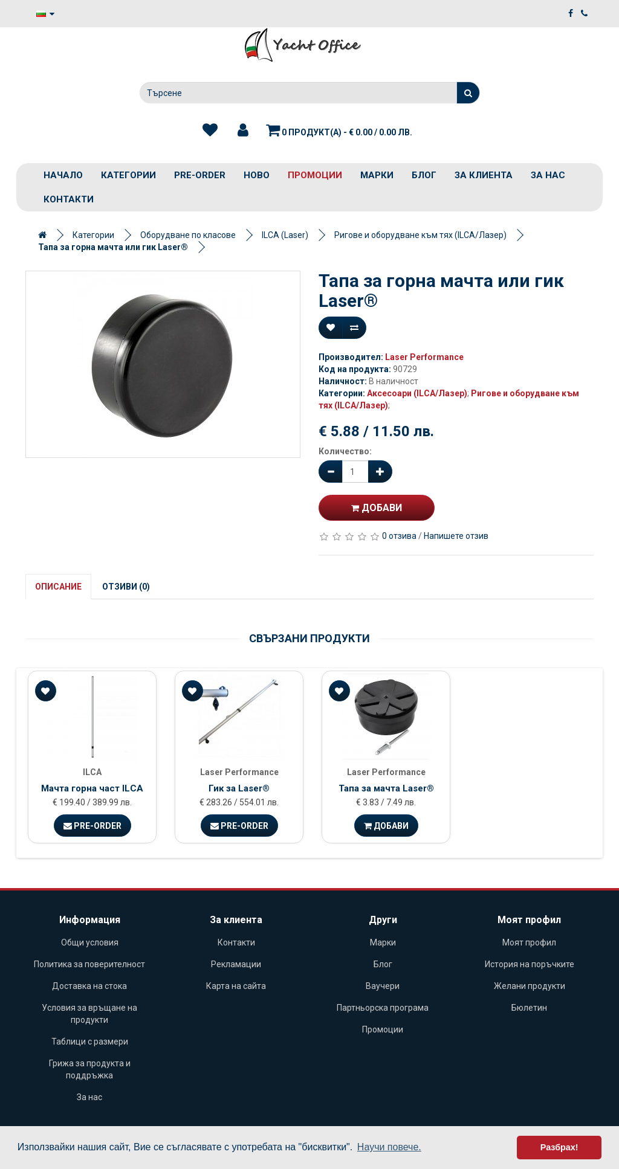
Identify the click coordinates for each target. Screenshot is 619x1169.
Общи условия (89, 942)
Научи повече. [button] (389, 1147)
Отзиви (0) (126, 586)
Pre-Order (92, 826)
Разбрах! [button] (559, 1147)
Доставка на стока (89, 986)
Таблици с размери (89, 1041)
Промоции (315, 175)
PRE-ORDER (199, 175)
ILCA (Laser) (285, 235)
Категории (128, 175)
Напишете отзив (456, 536)
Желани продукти (529, 986)
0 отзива (399, 536)
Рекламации (236, 964)
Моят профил (529, 942)
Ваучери (383, 986)
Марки (377, 175)
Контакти (69, 199)
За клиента (484, 175)
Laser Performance (424, 357)
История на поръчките (529, 964)
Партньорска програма (383, 1008)
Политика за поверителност (89, 964)
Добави (376, 508)
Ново (257, 175)
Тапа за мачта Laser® (386, 788)
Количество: (345, 451)
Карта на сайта (236, 986)
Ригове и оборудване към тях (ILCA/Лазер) (420, 235)
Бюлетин (529, 1008)
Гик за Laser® (239, 788)
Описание (58, 586)
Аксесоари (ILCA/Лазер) (417, 393)
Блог (424, 175)
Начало (63, 175)
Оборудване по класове (188, 235)
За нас (548, 175)
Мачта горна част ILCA (92, 788)
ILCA (92, 772)
